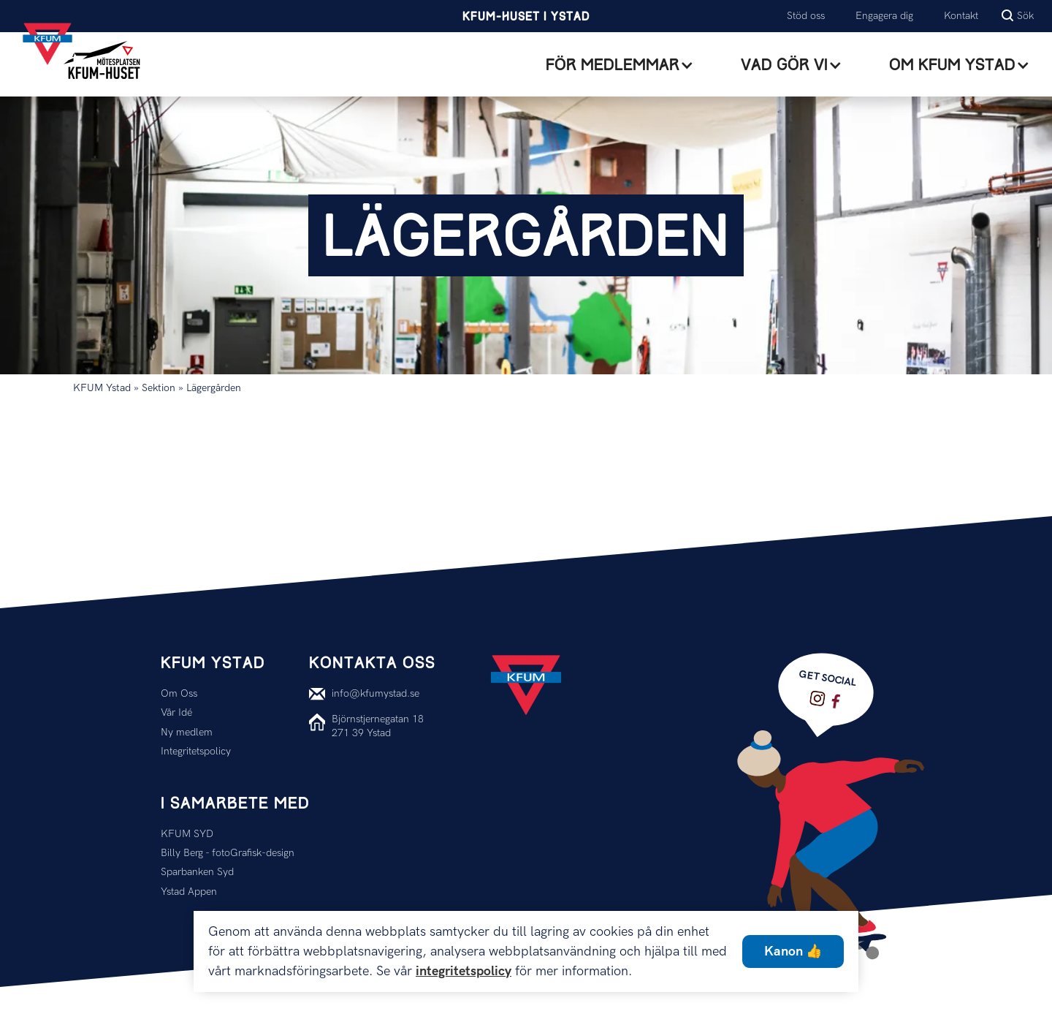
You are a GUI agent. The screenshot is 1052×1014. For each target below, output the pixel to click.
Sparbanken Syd (197, 872)
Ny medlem (187, 732)
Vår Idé (176, 712)
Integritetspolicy (196, 751)
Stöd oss (806, 16)
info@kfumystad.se (375, 693)
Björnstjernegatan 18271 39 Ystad (378, 725)
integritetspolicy (463, 971)
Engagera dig (884, 16)
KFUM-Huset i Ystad (526, 17)
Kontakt (961, 16)
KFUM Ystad (102, 388)
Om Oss (179, 693)
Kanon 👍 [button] (793, 951)
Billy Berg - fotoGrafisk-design (227, 853)
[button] (620, 65)
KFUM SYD (187, 834)
